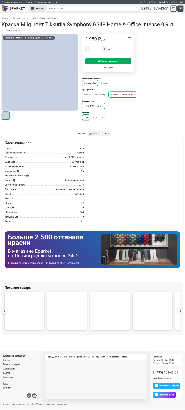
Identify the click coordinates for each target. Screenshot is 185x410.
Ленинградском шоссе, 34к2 (40, 39)
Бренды (7, 389)
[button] (4, 312)
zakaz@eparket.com (162, 379)
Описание (79, 135)
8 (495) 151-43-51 (154, 9)
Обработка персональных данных (51, 405)
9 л (103, 118)
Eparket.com (15, 9)
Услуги (6, 374)
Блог (5, 384)
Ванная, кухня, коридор (95, 96)
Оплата (29, 2)
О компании (40, 2)
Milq (82, 149)
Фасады (104, 84)
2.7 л (95, 118)
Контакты (52, 2)
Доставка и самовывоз (12, 2)
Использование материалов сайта (19, 405)
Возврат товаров (11, 365)
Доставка (93, 135)
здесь (124, 358)
